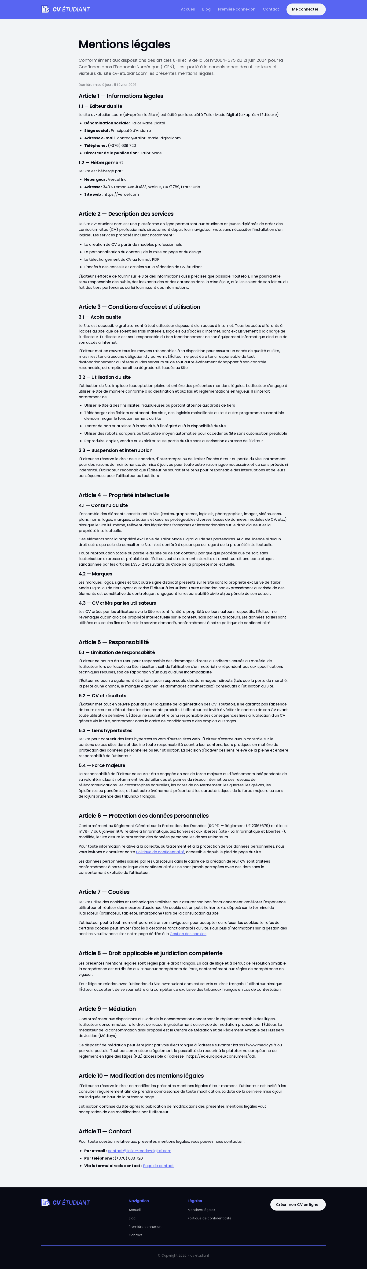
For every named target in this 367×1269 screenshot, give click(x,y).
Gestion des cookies (188, 933)
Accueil (188, 9)
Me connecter (305, 9)
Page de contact (158, 1165)
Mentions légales (201, 1210)
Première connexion (236, 9)
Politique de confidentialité (160, 852)
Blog (206, 9)
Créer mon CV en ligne (297, 1204)
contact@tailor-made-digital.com (139, 1150)
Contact (271, 9)
